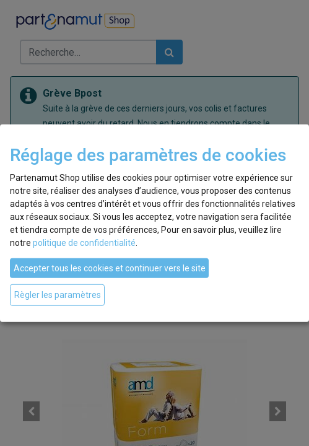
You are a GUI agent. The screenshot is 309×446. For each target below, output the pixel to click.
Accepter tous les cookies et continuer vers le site (110, 268)
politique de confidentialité (84, 243)
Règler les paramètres (57, 295)
